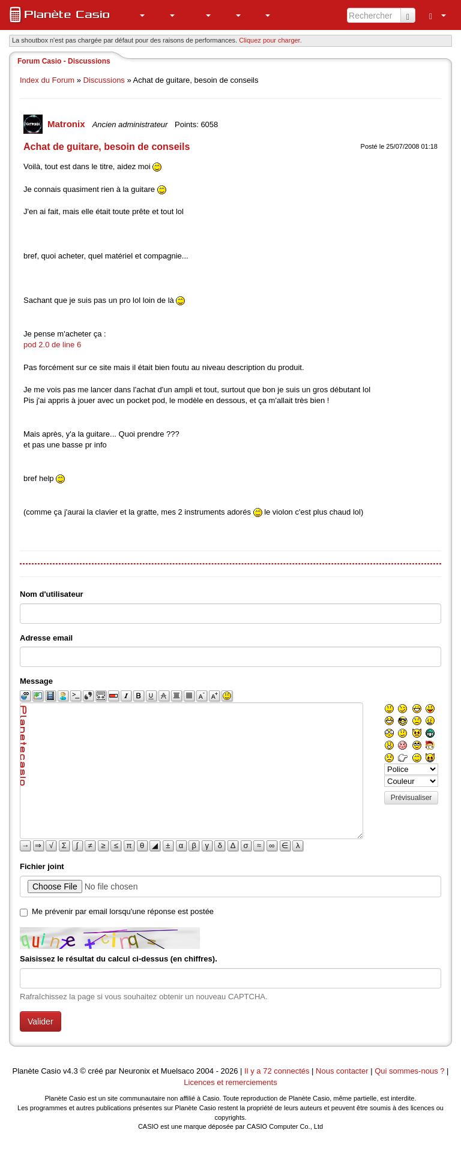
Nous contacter (342, 1070)
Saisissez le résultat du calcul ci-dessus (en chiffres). (118, 958)
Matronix (67, 124)
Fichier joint (42, 866)
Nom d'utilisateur (51, 594)
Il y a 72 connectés (278, 1070)
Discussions (104, 80)
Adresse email (46, 637)
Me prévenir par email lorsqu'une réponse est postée (123, 911)
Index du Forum (47, 80)
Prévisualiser (411, 798)
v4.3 (70, 1070)
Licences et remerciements (230, 1082)
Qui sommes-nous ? (409, 1070)
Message (36, 681)
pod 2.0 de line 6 (52, 344)
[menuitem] (136, 15)
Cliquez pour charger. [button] (270, 40)
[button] (136, 15)
